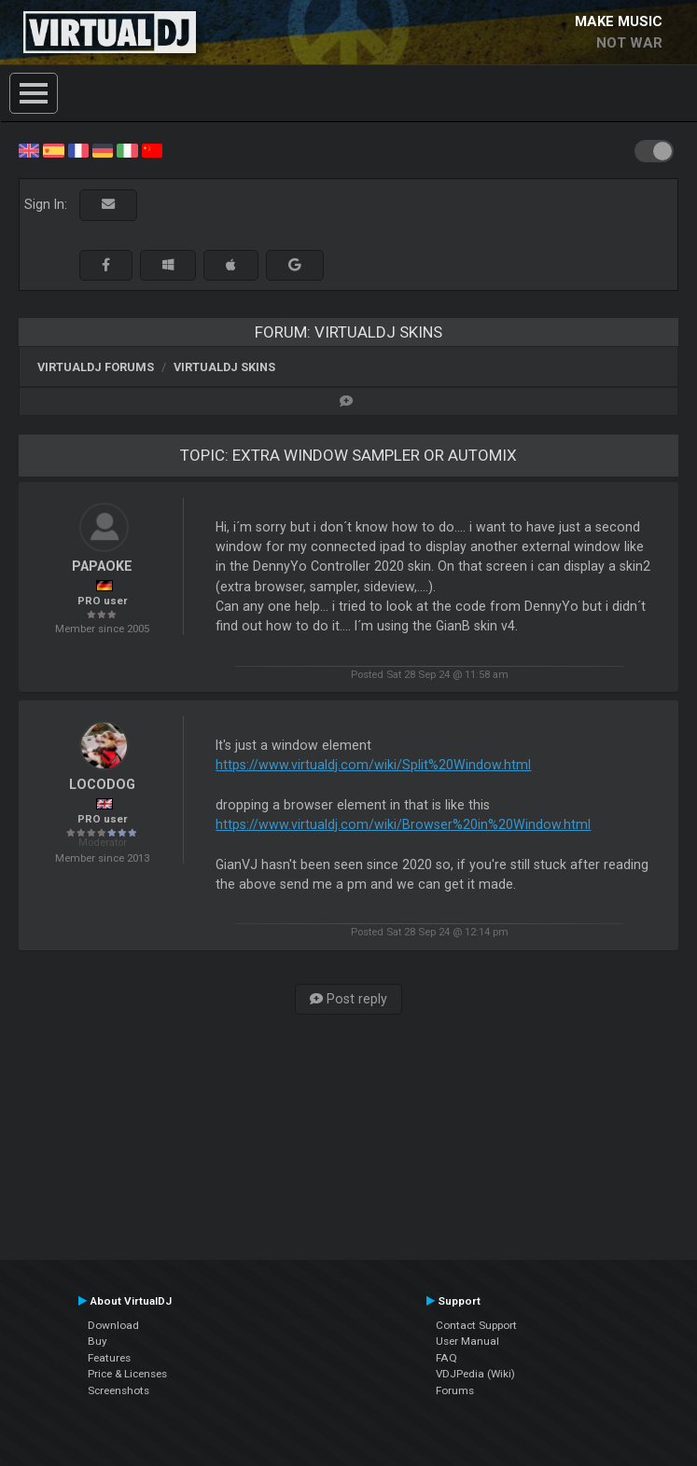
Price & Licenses (127, 1373)
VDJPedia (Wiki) (475, 1373)
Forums (455, 1390)
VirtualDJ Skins (224, 367)
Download (113, 1325)
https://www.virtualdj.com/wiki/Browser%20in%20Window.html (403, 824)
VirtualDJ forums (95, 367)
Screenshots (118, 1390)
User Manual (467, 1341)
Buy (97, 1341)
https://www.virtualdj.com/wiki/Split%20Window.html (373, 764)
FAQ (446, 1357)
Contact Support (476, 1325)
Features (109, 1357)
